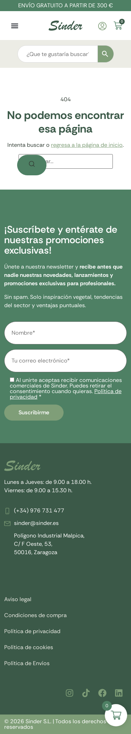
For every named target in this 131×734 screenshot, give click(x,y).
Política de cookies (28, 647)
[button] (14, 25)
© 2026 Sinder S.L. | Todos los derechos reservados (55, 724)
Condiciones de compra (35, 615)
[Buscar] (31, 165)
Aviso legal (17, 599)
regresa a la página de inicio (87, 145)
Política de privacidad (32, 631)
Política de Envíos (27, 663)
